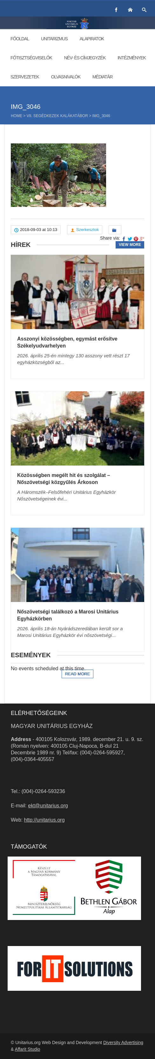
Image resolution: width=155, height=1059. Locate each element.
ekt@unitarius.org (48, 805)
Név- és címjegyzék (85, 57)
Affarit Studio (27, 1049)
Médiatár (102, 76)
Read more (77, 674)
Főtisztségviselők (31, 57)
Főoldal (19, 38)
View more (130, 244)
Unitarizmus (54, 38)
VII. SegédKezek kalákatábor (57, 116)
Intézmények (132, 57)
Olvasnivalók (65, 76)
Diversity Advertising (123, 1042)
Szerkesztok (87, 229)
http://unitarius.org (44, 820)
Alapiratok (92, 38)
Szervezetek (24, 76)
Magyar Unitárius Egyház (52, 726)
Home (16, 116)
